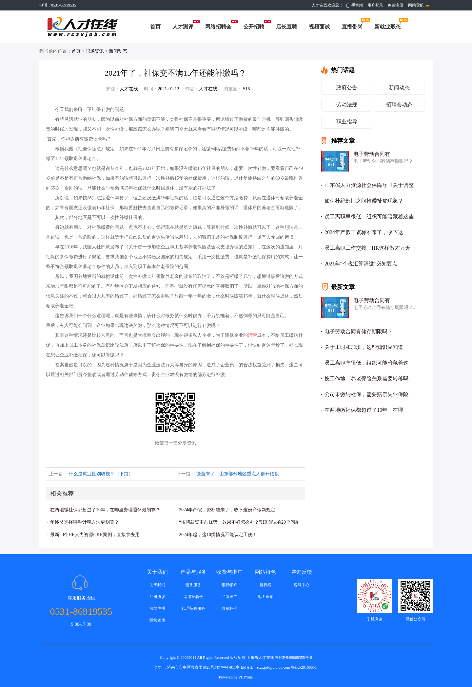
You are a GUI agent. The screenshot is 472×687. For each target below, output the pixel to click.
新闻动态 (118, 51)
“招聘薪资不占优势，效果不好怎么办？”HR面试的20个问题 (239, 522)
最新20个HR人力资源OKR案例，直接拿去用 (95, 534)
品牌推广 (229, 596)
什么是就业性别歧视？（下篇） (101, 473)
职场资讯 (95, 51)
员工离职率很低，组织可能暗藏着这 (366, 363)
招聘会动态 (399, 104)
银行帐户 (229, 585)
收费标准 (229, 608)
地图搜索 (265, 596)
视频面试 (319, 26)
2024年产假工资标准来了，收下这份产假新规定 (227, 509)
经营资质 (157, 620)
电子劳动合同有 (371, 154)
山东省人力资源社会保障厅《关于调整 (369, 185)
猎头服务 (193, 585)
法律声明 (157, 608)
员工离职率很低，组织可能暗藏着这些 (369, 216)
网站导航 (416, 5)
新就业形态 (387, 26)
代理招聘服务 (193, 608)
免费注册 (395, 5)
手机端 (357, 5)
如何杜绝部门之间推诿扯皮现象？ (363, 201)
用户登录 (375, 5)
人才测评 (182, 26)
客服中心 (301, 585)
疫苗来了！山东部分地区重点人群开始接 (237, 473)
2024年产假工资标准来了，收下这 (363, 232)
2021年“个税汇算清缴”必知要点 (360, 263)
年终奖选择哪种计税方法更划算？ (84, 522)
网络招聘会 (218, 26)
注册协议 (157, 596)
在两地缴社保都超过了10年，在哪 (363, 410)
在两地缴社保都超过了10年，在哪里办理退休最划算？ (105, 509)
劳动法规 (346, 104)
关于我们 (157, 585)
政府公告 (346, 87)
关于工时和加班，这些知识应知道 (363, 347)
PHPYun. (246, 677)
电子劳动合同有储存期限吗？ (358, 331)
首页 (155, 26)
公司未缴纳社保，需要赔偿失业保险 (366, 394)
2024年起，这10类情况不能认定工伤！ (218, 534)
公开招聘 (253, 26)
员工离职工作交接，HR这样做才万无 (367, 248)
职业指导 (346, 121)
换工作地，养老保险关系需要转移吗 (366, 378)
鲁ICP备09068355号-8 (293, 657)
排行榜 (265, 585)
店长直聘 (286, 26)
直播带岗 (352, 26)
